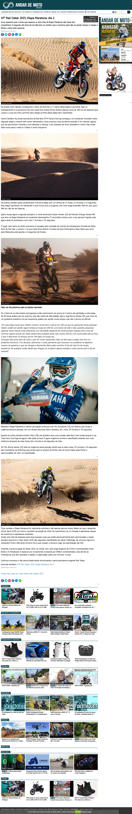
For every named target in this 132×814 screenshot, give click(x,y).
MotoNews (5, 586)
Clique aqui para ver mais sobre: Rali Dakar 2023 (22, 573)
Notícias (18, 12)
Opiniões (5, 666)
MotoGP (64, 12)
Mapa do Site (89, 809)
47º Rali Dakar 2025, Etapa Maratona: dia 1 (35, 564)
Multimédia (5, 693)
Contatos (82, 809)
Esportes (47, 12)
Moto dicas (5, 752)
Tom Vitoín (19, 809)
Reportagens (72, 12)
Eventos (4, 779)
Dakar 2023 (56, 12)
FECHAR (78, 812)
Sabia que (5, 747)
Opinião (81, 12)
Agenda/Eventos (7, 12)
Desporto (5, 720)
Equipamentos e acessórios (11, 640)
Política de (86, 812)
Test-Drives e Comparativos (32, 12)
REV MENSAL (91, 12)
